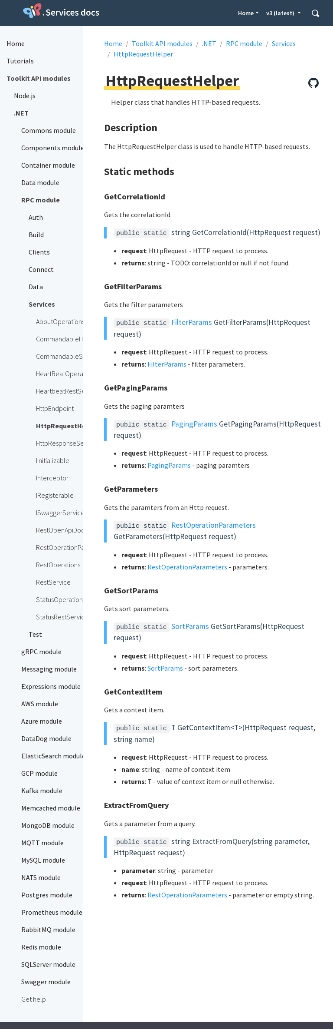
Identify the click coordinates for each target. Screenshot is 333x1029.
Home (246, 13)
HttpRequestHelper (143, 54)
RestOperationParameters (213, 525)
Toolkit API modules (162, 43)
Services (284, 43)
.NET (209, 43)
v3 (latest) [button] (281, 13)
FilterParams (191, 322)
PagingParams (194, 424)
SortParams (190, 626)
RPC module (244, 43)
